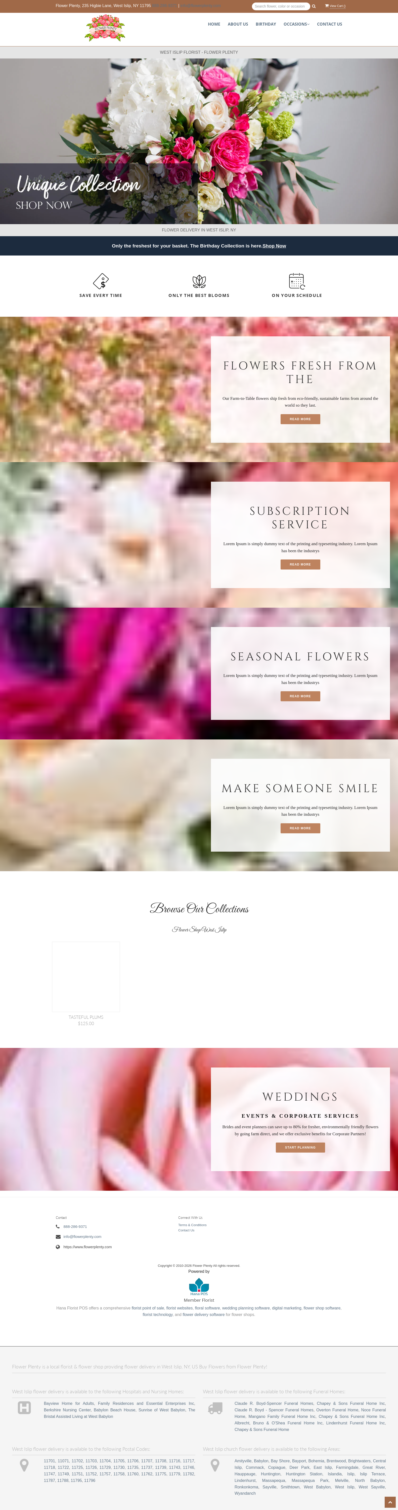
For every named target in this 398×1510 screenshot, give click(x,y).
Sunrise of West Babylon (162, 1410)
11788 (63, 1480)
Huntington (270, 1474)
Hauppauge (245, 1474)
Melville (341, 1480)
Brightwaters (359, 1461)
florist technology (158, 1314)
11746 (188, 1467)
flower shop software (322, 1308)
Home (214, 24)
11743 (174, 1467)
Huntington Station (304, 1474)
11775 (160, 1474)
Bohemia (316, 1461)
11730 (119, 1467)
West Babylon (317, 1487)
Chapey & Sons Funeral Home (262, 1429)
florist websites (179, 1308)
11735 (133, 1467)
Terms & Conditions (192, 1225)
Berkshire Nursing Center (67, 1410)
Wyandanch (245, 1493)
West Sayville (372, 1487)
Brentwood (336, 1461)
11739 (160, 1467)
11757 (105, 1474)
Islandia (335, 1474)
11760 (133, 1474)
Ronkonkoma (246, 1487)
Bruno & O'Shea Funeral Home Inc (287, 1423)
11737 (147, 1467)
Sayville (269, 1487)
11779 (174, 1474)
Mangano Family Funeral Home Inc (282, 1416)
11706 (133, 1461)
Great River (374, 1467)
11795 (76, 1480)
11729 (105, 1467)
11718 (49, 1467)
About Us (238, 24)
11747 (49, 1474)
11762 (147, 1474)
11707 (147, 1461)
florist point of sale (148, 1308)
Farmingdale (347, 1467)
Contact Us (329, 24)
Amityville (243, 1461)
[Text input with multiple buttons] (281, 7)
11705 (119, 1461)
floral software (207, 1308)
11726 (91, 1467)
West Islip (344, 1487)
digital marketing (286, 1308)
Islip (350, 1474)
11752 (91, 1474)
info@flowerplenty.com (201, 6)
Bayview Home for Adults (69, 1403)
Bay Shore (280, 1461)
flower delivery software (204, 1314)
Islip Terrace (372, 1474)
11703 (91, 1461)
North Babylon (370, 1480)
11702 (77, 1461)
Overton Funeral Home (337, 1410)
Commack (255, 1467)
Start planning (300, 1147)
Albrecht (242, 1423)
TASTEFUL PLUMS (86, 1017)
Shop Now (274, 245)
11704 (105, 1461)
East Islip (323, 1467)
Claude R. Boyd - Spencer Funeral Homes (274, 1410)
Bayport (299, 1461)
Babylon (261, 1461)
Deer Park (299, 1467)
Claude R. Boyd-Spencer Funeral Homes (274, 1403)
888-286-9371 (164, 6)
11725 (77, 1467)
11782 (188, 1474)
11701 (49, 1461)
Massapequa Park (310, 1480)
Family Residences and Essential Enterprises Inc (146, 1403)
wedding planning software (246, 1308)
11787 (49, 1480)
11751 (77, 1474)
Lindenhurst (245, 1480)
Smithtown (290, 1487)
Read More (300, 419)
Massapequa (273, 1480)
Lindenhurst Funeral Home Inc (355, 1423)
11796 (90, 1480)
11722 (63, 1467)
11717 (188, 1461)
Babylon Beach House (115, 1410)
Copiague (276, 1467)
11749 (63, 1474)
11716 (174, 1461)
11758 (119, 1474)
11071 (63, 1461)
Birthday (266, 24)
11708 (160, 1461)
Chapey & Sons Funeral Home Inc (351, 1403)
